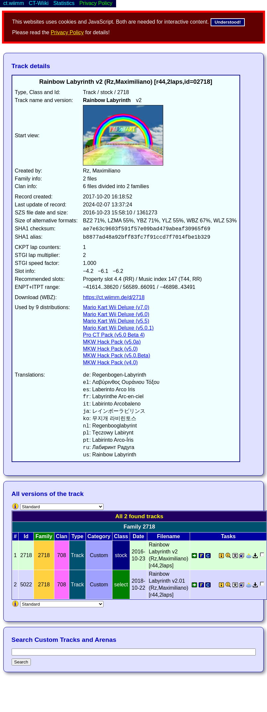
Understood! (228, 22)
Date (138, 536)
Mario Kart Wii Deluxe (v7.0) (116, 307)
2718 (44, 555)
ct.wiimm (13, 3)
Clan (61, 536)
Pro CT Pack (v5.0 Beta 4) (114, 335)
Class (121, 536)
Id (26, 536)
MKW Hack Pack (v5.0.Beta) (116, 355)
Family (43, 536)
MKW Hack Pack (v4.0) (110, 362)
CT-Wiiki (39, 3)
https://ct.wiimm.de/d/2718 (114, 297)
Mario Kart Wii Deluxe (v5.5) (116, 321)
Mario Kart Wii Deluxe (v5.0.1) (118, 328)
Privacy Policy (67, 32)
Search (21, 661)
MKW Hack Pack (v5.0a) (112, 342)
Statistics (64, 3)
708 (61, 555)
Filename (168, 536)
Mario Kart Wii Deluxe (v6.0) (116, 314)
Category (99, 536)
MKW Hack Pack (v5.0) (110, 349)
